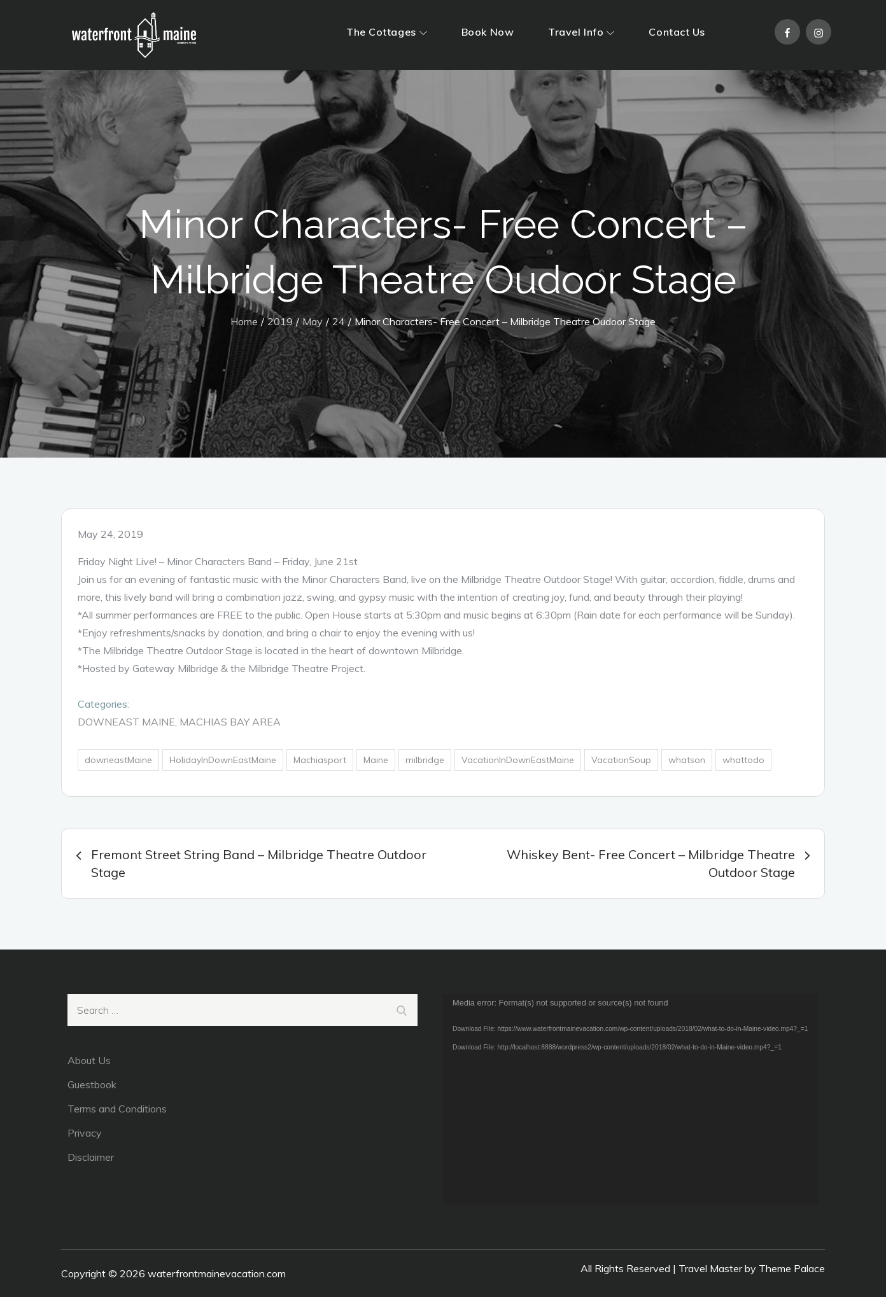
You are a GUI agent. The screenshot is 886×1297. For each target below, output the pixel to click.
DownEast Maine (126, 721)
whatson (686, 760)
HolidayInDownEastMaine (222, 760)
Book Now (487, 31)
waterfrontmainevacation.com (217, 1273)
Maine (375, 760)
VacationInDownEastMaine (517, 760)
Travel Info (581, 31)
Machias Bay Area (230, 721)
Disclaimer (90, 1157)
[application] (631, 1099)
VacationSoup (621, 760)
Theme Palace (792, 1268)
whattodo (743, 760)
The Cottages (386, 31)
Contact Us (677, 31)
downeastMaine (118, 760)
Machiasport (319, 760)
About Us (89, 1060)
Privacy (84, 1132)
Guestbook (91, 1084)
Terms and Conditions (117, 1108)
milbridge (424, 760)
